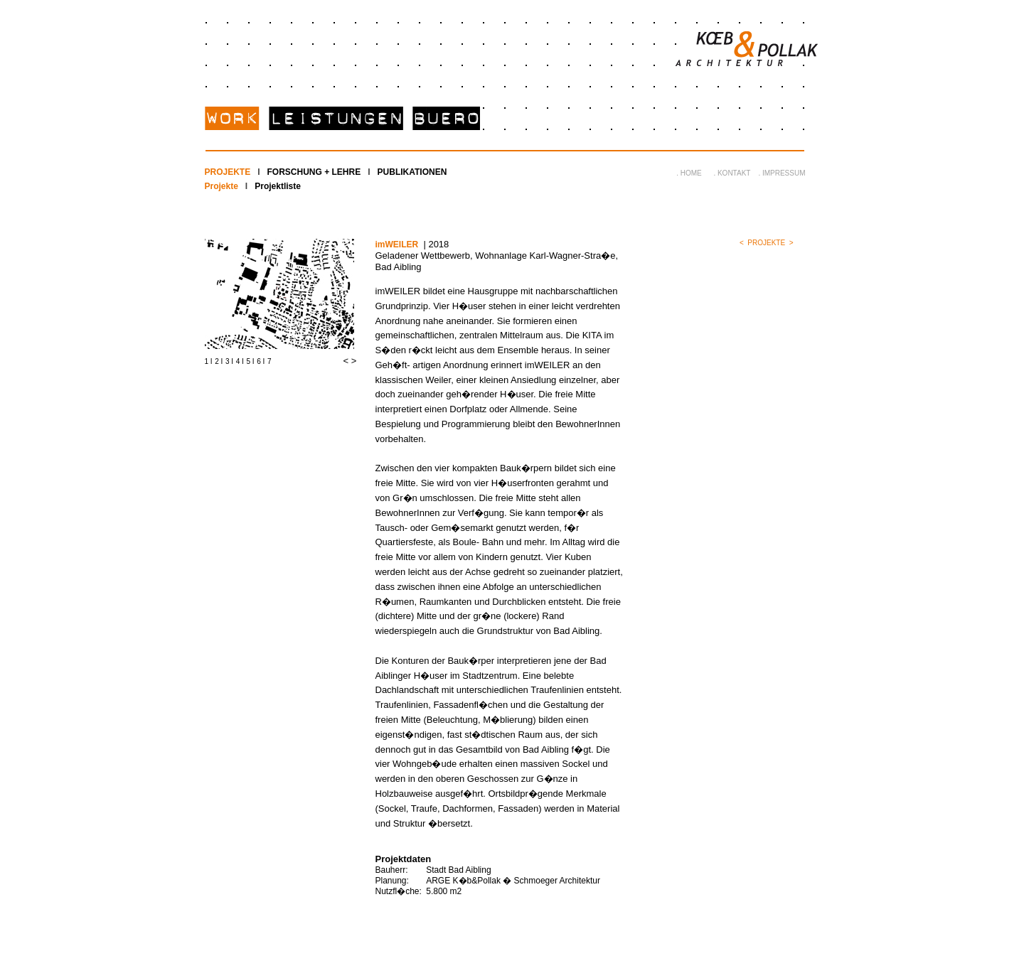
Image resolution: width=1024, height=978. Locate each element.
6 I (261, 361)
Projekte (221, 186)
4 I (240, 361)
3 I (229, 361)
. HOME (689, 173)
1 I (209, 361)
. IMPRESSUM (781, 173)
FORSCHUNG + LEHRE (314, 172)
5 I (251, 361)
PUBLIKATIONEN (412, 172)
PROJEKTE (228, 172)
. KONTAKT (731, 173)
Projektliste (278, 186)
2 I (219, 361)
